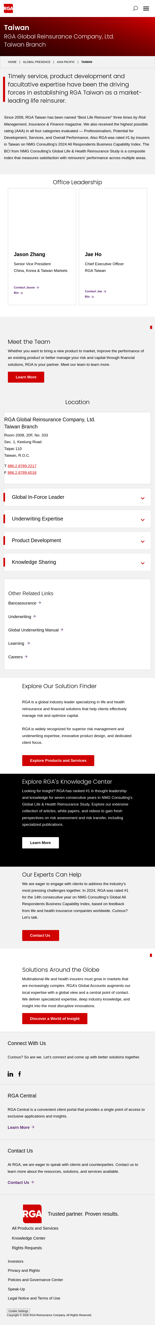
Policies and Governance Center (35, 1280)
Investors (15, 1261)
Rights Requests (27, 1248)
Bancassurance (22, 603)
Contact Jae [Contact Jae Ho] (96, 291)
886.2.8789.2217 (22, 466)
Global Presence (36, 62)
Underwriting (19, 616)
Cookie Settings (18, 1311)
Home (12, 62)
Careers (15, 657)
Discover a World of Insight (55, 1018)
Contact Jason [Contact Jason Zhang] (27, 287)
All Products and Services (35, 1228)
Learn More (26, 377)
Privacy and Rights (24, 1270)
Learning (16, 643)
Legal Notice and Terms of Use (34, 1298)
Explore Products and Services (58, 760)
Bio (19, 292)
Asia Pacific (66, 62)
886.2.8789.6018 (22, 472)
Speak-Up (16, 1289)
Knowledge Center (28, 1238)
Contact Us (40, 935)
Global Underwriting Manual (33, 630)
